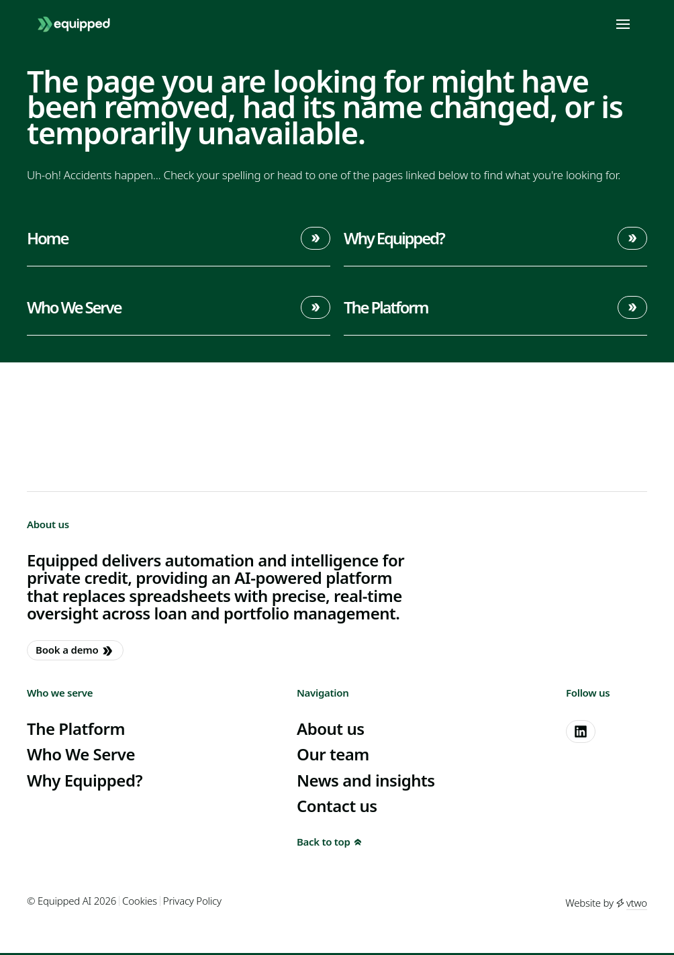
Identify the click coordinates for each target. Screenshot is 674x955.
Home (178, 238)
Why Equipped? (495, 238)
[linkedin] (580, 731)
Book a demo (74, 650)
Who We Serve (178, 307)
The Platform (495, 307)
